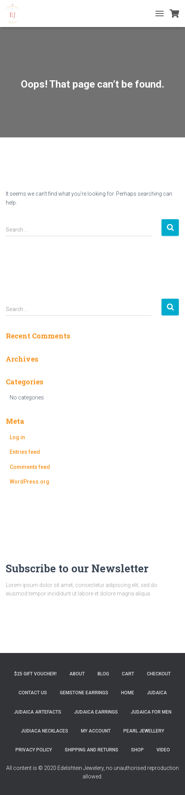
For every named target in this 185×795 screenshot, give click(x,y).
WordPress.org (29, 482)
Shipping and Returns (91, 750)
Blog (103, 674)
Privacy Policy (33, 750)
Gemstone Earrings (84, 692)
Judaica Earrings (96, 712)
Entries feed (25, 452)
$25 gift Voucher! (35, 674)
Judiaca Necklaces (44, 731)
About (77, 674)
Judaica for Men (151, 712)
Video (163, 750)
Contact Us (32, 692)
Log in (17, 437)
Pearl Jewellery (143, 731)
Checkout (159, 674)
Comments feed (30, 467)
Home (127, 692)
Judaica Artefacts (37, 712)
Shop (137, 750)
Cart (128, 674)
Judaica (157, 692)
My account (96, 731)
